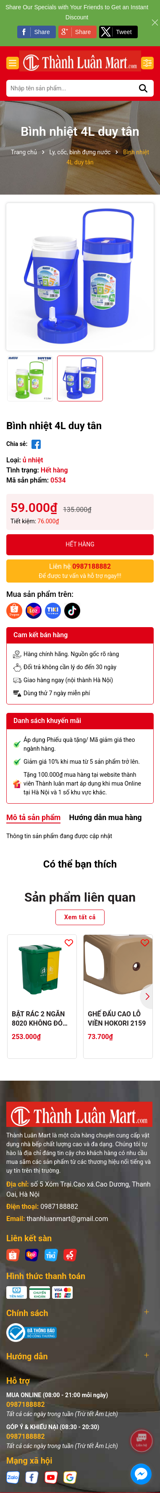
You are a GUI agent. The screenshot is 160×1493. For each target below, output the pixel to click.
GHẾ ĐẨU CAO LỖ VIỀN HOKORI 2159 (117, 1018)
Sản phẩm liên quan (80, 897)
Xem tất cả (80, 917)
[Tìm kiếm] (143, 88)
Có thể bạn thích (80, 864)
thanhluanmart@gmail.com (67, 1219)
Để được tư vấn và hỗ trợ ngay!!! (80, 570)
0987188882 (59, 1207)
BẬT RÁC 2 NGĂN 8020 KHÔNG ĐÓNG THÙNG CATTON (42, 1019)
